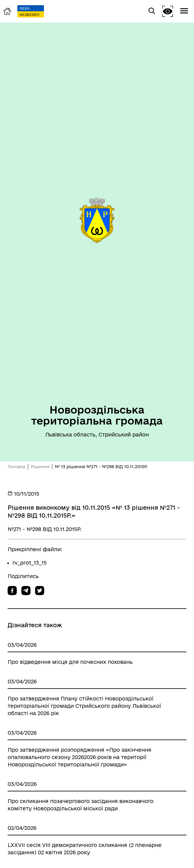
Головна (16, 466)
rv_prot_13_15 (30, 563)
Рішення (40, 466)
